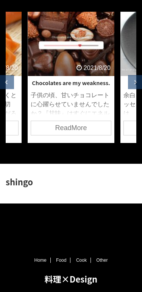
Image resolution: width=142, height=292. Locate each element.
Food (61, 260)
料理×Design (71, 279)
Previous (7, 82)
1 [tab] (48, 152)
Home (40, 260)
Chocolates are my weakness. (71, 83)
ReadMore (71, 128)
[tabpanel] (71, 77)
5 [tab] (94, 152)
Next (135, 82)
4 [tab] (82, 152)
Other (102, 260)
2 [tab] (60, 152)
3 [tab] (71, 152)
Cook (81, 260)
